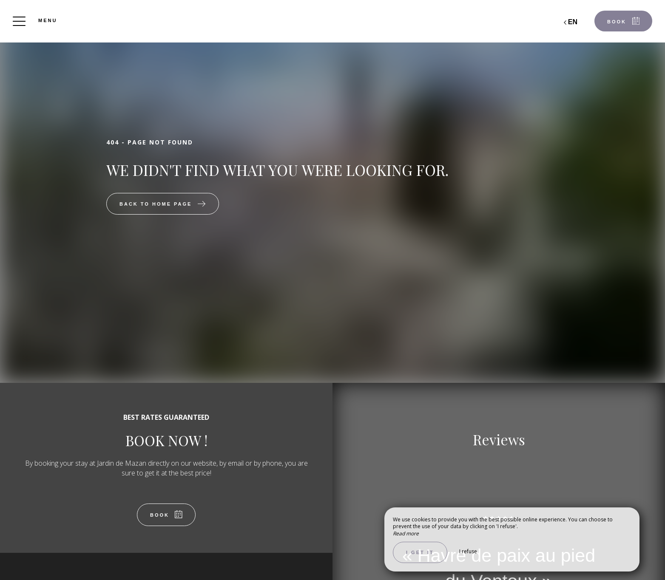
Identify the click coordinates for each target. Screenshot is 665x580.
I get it (420, 552)
